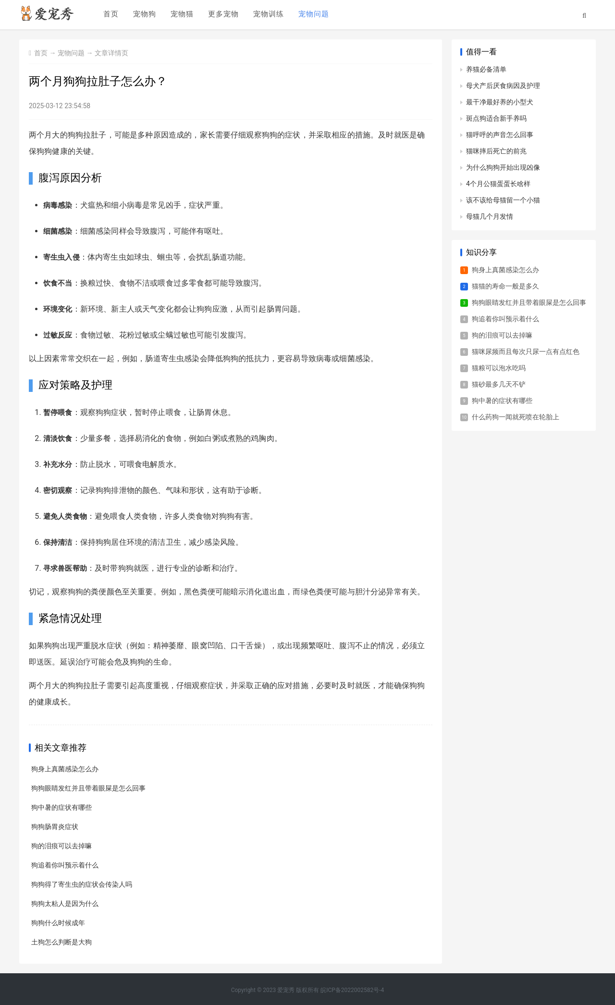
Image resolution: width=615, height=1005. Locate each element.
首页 (110, 15)
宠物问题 (312, 15)
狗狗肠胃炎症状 (54, 826)
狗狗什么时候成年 (58, 923)
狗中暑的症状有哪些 (61, 807)
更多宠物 (222, 15)
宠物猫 (181, 15)
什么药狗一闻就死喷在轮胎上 (515, 417)
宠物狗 (143, 15)
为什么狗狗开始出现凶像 (503, 167)
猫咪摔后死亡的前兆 (496, 151)
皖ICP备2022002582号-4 (352, 990)
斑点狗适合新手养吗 (496, 118)
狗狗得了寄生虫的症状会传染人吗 (81, 884)
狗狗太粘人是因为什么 (64, 903)
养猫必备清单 (486, 69)
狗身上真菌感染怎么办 (64, 769)
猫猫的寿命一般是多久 (505, 286)
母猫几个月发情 (489, 216)
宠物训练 (267, 15)
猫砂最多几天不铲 (499, 384)
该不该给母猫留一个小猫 (503, 200)
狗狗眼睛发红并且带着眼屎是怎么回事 (88, 788)
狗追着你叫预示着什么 (64, 865)
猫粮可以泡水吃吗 (499, 368)
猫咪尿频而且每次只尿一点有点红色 (525, 351)
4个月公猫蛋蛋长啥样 (498, 184)
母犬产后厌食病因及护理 (503, 85)
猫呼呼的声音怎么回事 (499, 134)
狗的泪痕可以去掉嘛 (61, 846)
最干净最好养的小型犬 (499, 102)
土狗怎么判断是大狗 (61, 942)
